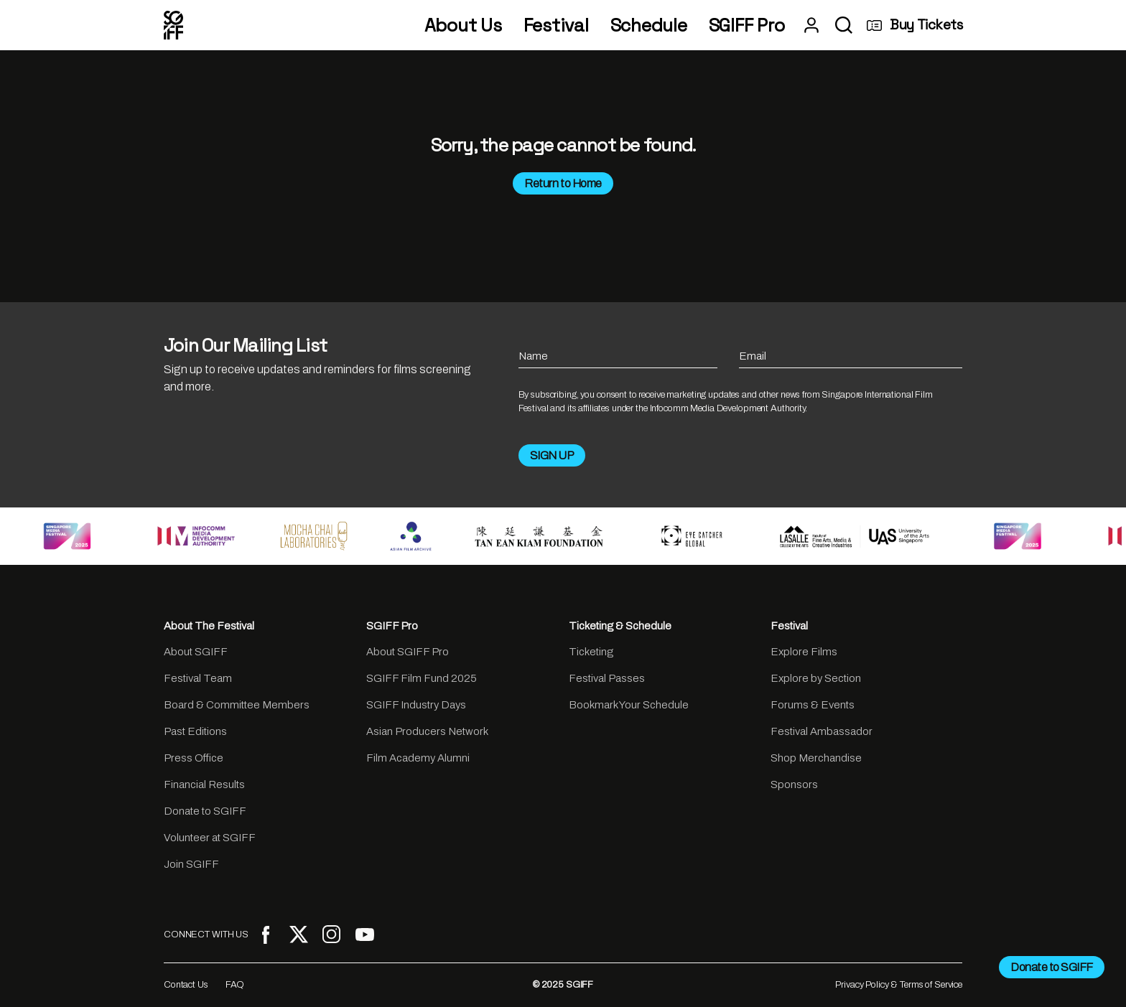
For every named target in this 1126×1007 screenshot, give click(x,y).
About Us (463, 25)
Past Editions (195, 731)
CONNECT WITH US (206, 934)
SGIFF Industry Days (416, 705)
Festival (556, 25)
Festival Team (198, 678)
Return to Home (562, 183)
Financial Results (204, 784)
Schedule (648, 25)
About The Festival (209, 626)
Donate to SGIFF (205, 811)
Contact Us (186, 985)
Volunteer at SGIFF (210, 837)
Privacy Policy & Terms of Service (898, 985)
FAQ (235, 985)
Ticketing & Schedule (620, 626)
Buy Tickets (914, 25)
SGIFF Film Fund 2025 (421, 678)
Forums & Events (813, 705)
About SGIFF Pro (407, 651)
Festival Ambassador (822, 731)
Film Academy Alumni (418, 758)
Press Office (193, 758)
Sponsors (794, 784)
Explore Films (804, 651)
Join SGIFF (191, 864)
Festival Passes (607, 678)
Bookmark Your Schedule (629, 705)
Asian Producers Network (427, 731)
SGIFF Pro (747, 25)
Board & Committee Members (237, 705)
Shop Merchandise (816, 758)
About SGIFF (196, 651)
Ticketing (591, 651)
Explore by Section (816, 678)
